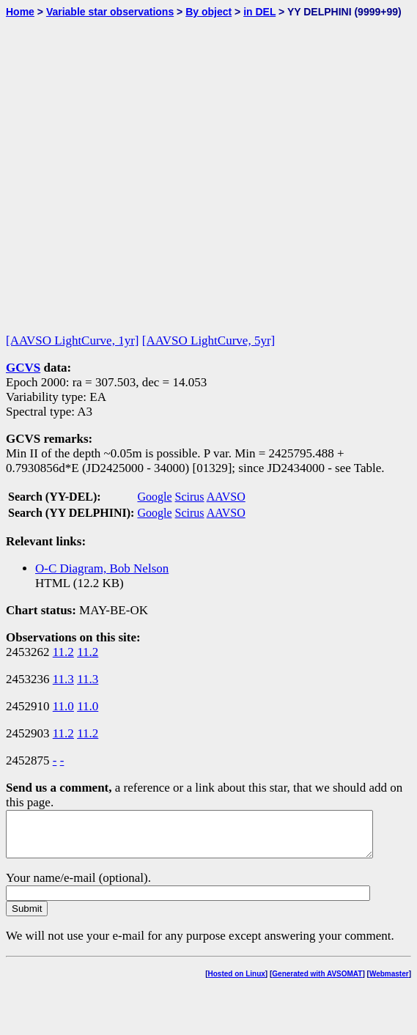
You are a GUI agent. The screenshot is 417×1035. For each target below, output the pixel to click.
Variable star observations (110, 12)
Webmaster (389, 983)
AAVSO (226, 496)
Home (20, 12)
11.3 (63, 679)
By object (208, 12)
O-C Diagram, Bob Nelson (102, 568)
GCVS (23, 368)
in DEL (259, 12)
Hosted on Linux (236, 983)
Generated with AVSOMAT (317, 983)
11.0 (63, 706)
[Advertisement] (151, 169)
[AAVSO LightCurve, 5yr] (208, 340)
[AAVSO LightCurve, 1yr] (72, 340)
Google (154, 496)
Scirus (189, 496)
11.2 (63, 652)
